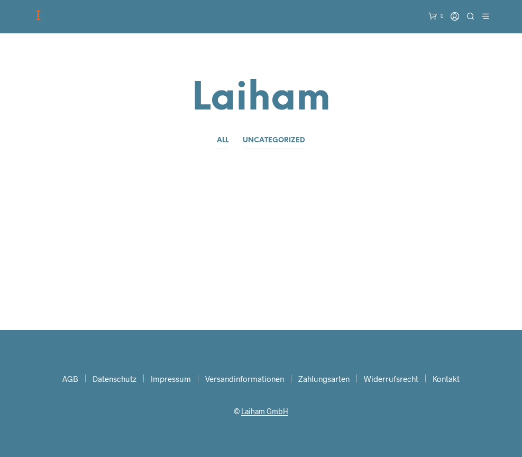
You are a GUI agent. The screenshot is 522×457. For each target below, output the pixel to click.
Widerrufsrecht (391, 378)
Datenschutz (114, 378)
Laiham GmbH (264, 411)
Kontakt (446, 378)
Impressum (171, 378)
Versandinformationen (244, 378)
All (222, 140)
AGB (70, 378)
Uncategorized (274, 140)
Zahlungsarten (324, 378)
